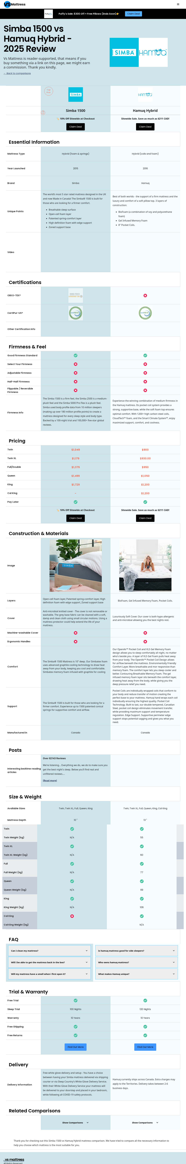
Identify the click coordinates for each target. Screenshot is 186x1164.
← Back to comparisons (17, 73)
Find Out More (76, 1047)
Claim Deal (133, 13)
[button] (178, 4)
